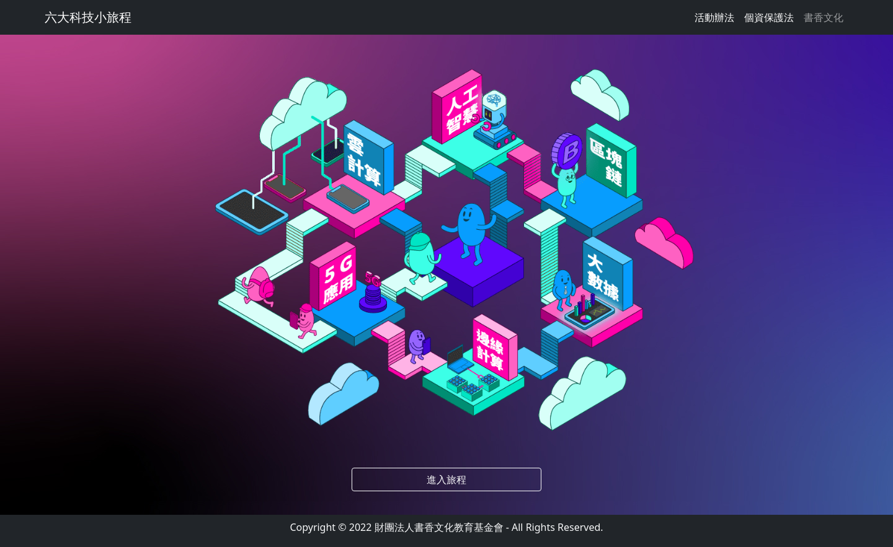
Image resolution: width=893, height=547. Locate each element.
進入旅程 (446, 479)
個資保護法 (769, 17)
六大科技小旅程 (88, 17)
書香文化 (823, 17)
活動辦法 (714, 17)
